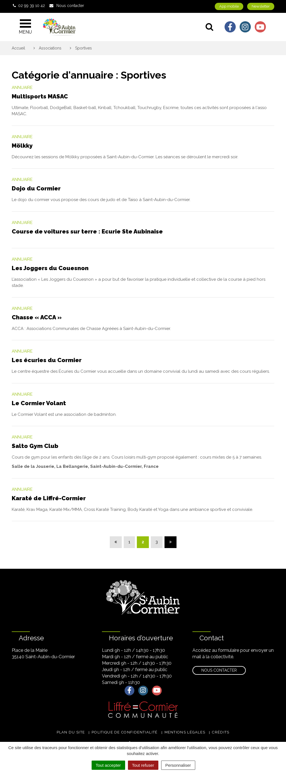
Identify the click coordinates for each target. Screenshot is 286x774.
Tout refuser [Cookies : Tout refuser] (143, 765)
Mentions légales (185, 732)
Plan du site (71, 732)
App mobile (229, 6)
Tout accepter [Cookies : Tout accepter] (108, 765)
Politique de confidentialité (125, 732)
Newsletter (261, 6)
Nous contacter (219, 670)
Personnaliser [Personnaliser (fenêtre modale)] (178, 765)
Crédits (220, 732)
